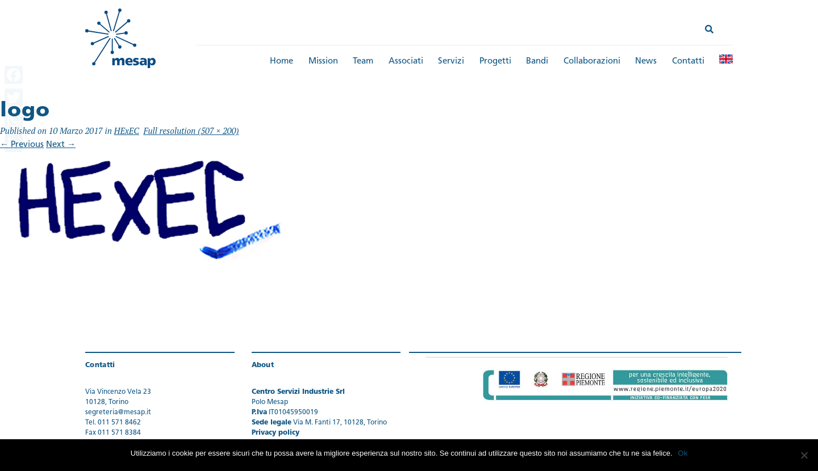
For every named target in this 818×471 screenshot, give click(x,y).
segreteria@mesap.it (118, 412)
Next (61, 145)
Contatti (688, 61)
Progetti (495, 61)
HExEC (126, 130)
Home (281, 61)
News (646, 61)
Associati (406, 61)
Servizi (451, 61)
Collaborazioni (592, 61)
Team (363, 61)
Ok (683, 453)
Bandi (537, 61)
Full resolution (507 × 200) (191, 130)
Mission (323, 61)
